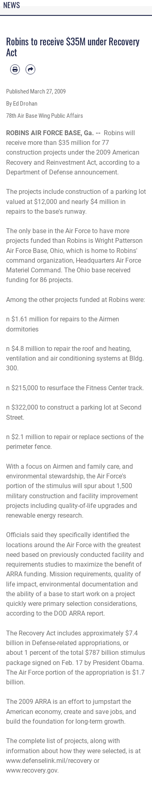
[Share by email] (30, 69)
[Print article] (15, 69)
